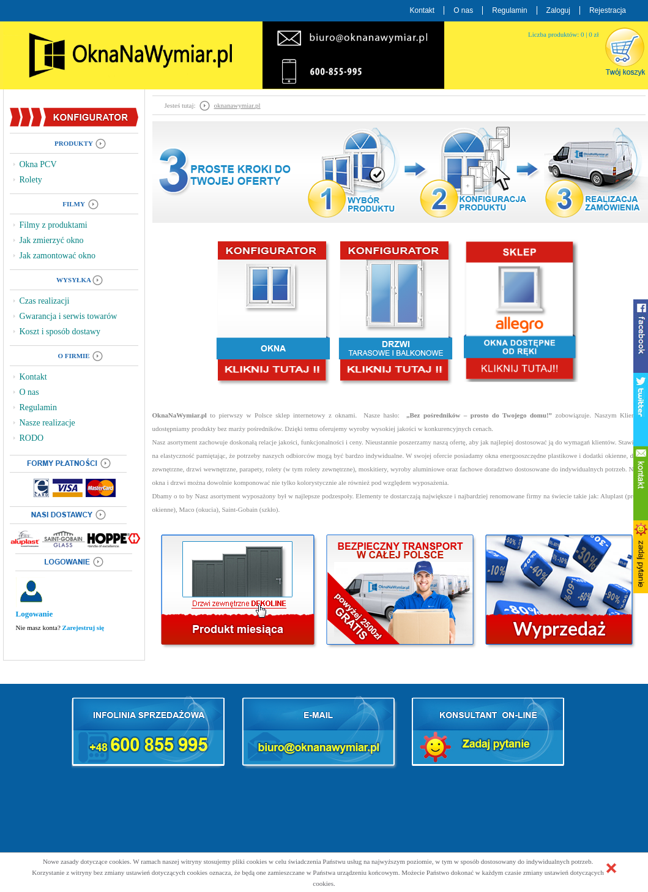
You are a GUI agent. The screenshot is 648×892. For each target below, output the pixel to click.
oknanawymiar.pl (237, 105)
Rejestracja (607, 10)
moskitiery (373, 469)
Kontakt (422, 10)
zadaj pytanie (640, 556)
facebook (640, 336)
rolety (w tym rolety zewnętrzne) (310, 469)
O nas (463, 10)
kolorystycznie (317, 482)
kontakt (640, 483)
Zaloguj (558, 10)
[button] (611, 868)
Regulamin (509, 10)
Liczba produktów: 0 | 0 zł (563, 34)
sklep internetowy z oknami (315, 415)
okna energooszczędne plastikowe (531, 455)
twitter (640, 409)
